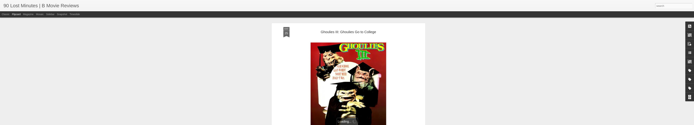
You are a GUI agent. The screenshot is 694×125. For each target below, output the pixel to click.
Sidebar (50, 14)
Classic (6, 14)
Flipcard (16, 14)
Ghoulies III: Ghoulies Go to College (348, 32)
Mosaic (40, 14)
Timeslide (75, 14)
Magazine (28, 14)
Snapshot (62, 14)
